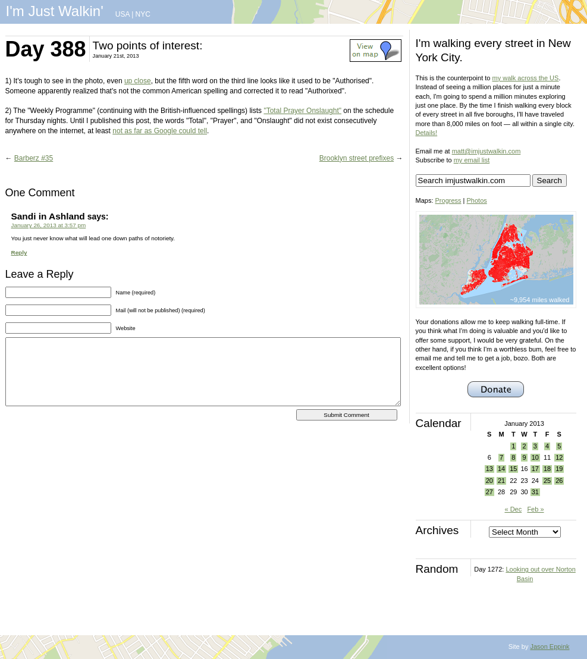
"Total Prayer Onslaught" (302, 110)
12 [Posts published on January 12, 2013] (559, 457)
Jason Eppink (549, 646)
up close (137, 81)
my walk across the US (525, 77)
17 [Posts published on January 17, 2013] (535, 468)
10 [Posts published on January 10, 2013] (535, 457)
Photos (477, 200)
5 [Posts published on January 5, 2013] (559, 446)
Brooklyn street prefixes (356, 158)
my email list (472, 160)
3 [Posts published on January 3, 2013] (535, 446)
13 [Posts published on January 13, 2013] (489, 468)
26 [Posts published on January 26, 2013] (559, 480)
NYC (143, 14)
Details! (427, 132)
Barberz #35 (33, 158)
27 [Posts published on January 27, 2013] (489, 491)
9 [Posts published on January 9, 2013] (524, 457)
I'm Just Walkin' (54, 11)
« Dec (513, 509)
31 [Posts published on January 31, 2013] (535, 491)
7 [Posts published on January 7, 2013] (501, 457)
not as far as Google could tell (159, 131)
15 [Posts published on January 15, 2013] (513, 468)
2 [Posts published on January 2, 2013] (524, 446)
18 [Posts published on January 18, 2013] (547, 468)
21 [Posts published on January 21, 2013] (501, 480)
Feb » (535, 509)
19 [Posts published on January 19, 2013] (559, 468)
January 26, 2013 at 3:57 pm (48, 225)
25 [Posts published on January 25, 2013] (547, 480)
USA (122, 14)
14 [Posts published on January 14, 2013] (501, 468)
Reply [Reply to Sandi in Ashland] (19, 252)
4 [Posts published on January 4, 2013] (547, 446)
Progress (448, 200)
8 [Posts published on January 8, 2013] (513, 457)
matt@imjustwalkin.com (486, 151)
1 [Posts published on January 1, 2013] (513, 446)
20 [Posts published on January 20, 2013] (489, 480)
